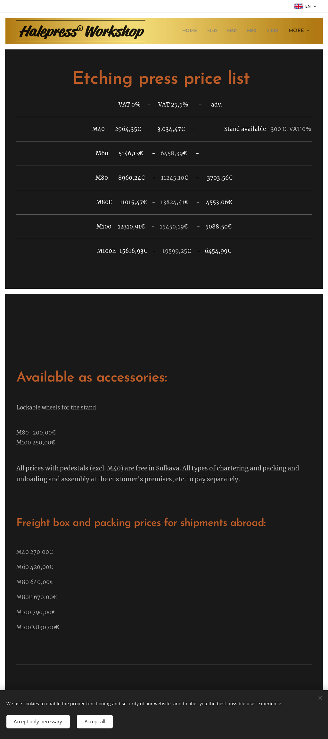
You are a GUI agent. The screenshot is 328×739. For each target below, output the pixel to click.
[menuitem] (186, 31)
